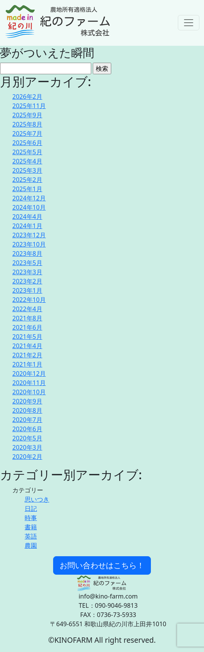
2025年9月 (27, 115)
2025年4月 (27, 161)
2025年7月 (27, 133)
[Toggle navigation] (188, 22)
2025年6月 (27, 142)
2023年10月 (29, 244)
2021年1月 (27, 364)
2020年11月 (29, 383)
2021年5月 (27, 336)
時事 (31, 518)
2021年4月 (27, 346)
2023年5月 (27, 262)
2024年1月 (27, 226)
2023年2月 (27, 281)
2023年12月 (29, 235)
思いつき (37, 499)
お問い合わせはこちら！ (102, 565)
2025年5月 (27, 152)
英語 (31, 536)
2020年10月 (29, 392)
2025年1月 (27, 189)
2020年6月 (27, 429)
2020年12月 (29, 373)
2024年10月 (29, 207)
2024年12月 (29, 198)
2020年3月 (27, 447)
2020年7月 (27, 419)
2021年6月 (27, 327)
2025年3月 (27, 170)
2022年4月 (27, 309)
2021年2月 (27, 355)
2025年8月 (27, 124)
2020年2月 (27, 456)
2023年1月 (27, 290)
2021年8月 (27, 318)
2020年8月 (27, 410)
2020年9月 (27, 401)
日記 (31, 508)
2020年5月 (27, 438)
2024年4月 (27, 216)
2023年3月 (27, 272)
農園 (31, 545)
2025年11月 (29, 106)
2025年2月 (27, 179)
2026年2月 (27, 96)
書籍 (31, 527)
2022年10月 (29, 299)
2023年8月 (27, 253)
